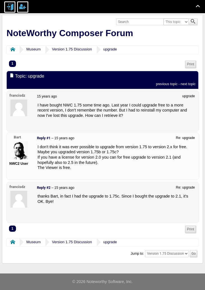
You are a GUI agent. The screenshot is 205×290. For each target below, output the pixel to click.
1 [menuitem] (12, 64)
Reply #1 (43, 138)
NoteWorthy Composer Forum (69, 33)
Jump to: (137, 254)
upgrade (110, 49)
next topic (188, 84)
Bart (17, 137)
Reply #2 (43, 188)
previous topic (167, 84)
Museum (33, 49)
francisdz (18, 95)
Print (190, 64)
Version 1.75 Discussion (72, 49)
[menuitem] (190, 64)
